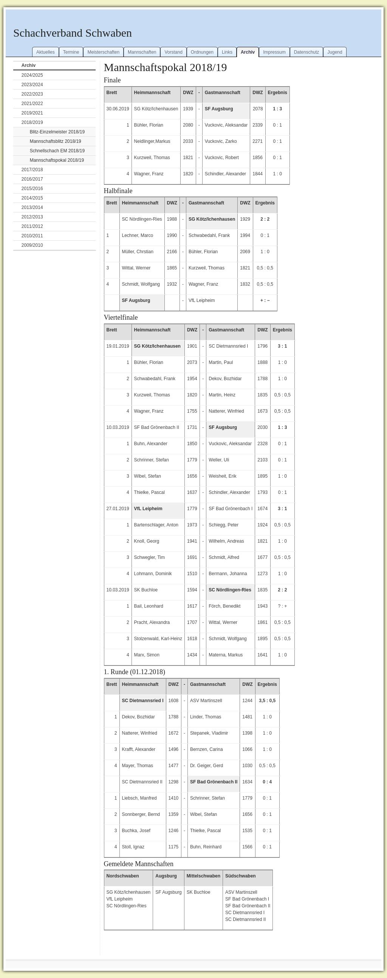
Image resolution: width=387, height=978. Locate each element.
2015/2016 (32, 188)
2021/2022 (32, 103)
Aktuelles (45, 52)
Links (227, 52)
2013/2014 (32, 207)
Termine (71, 52)
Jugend (334, 52)
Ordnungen (202, 52)
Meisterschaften (103, 52)
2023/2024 (32, 84)
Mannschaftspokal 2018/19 (57, 160)
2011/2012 (32, 226)
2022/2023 (32, 94)
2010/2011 (32, 235)
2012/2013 (32, 217)
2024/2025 (32, 75)
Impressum (274, 52)
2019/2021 (32, 113)
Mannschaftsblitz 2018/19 (55, 141)
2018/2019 (32, 122)
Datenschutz (306, 52)
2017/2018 (32, 169)
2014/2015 (32, 198)
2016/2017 (32, 179)
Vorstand (173, 52)
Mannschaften (142, 52)
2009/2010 (32, 245)
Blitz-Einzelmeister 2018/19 (57, 132)
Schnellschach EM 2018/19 (57, 150)
